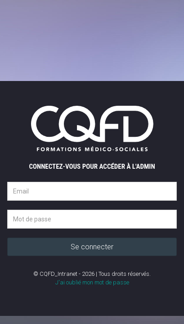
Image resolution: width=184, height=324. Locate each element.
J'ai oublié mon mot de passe (92, 282)
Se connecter (92, 247)
